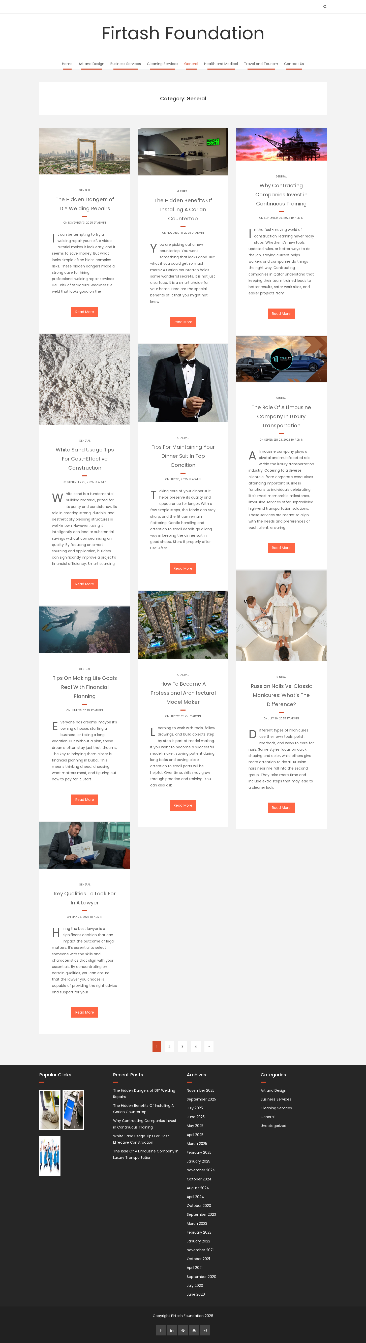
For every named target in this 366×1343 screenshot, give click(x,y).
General (191, 63)
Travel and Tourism (261, 63)
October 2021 (198, 1258)
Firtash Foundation (183, 33)
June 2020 (196, 1294)
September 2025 (201, 1099)
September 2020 (201, 1276)
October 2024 (199, 1179)
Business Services (125, 63)
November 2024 (201, 1170)
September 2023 (201, 1214)
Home (67, 63)
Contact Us (294, 63)
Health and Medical (221, 63)
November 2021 (200, 1250)
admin (101, 223)
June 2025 (196, 1116)
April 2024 (195, 1196)
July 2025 (195, 1108)
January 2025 (198, 1161)
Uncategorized (273, 1125)
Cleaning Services (162, 63)
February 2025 (199, 1152)
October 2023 (199, 1205)
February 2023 (199, 1232)
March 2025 (197, 1143)
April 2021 (194, 1267)
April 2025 (195, 1134)
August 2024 (198, 1188)
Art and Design (91, 63)
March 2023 (197, 1223)
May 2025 (195, 1125)
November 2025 (201, 1090)
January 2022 (198, 1241)
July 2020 (195, 1285)
